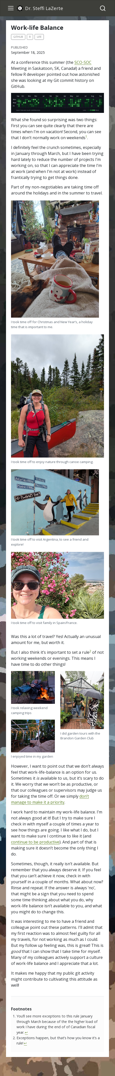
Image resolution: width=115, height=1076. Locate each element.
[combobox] (103, 8)
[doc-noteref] (86, 137)
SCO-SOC (82, 62)
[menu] (11, 8)
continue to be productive (35, 842)
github (18, 37)
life (39, 37)
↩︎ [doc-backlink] (26, 1032)
